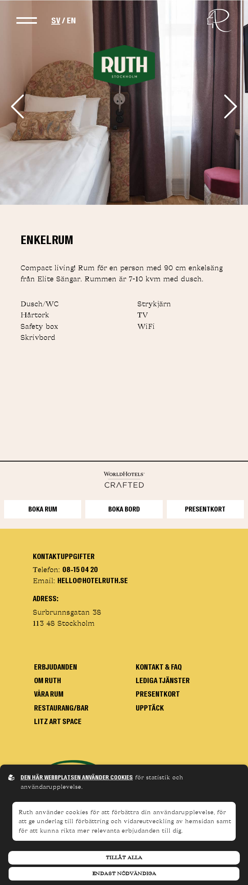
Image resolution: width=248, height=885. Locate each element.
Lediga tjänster (163, 680)
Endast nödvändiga (124, 873)
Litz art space (58, 721)
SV (55, 20)
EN (71, 20)
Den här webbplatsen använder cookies (76, 777)
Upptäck (150, 708)
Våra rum (49, 694)
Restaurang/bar (61, 708)
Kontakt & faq (159, 667)
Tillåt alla (124, 857)
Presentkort (205, 509)
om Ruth (47, 680)
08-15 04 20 (80, 569)
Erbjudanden (55, 667)
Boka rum (42, 509)
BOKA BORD (124, 509)
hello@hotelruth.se (92, 580)
